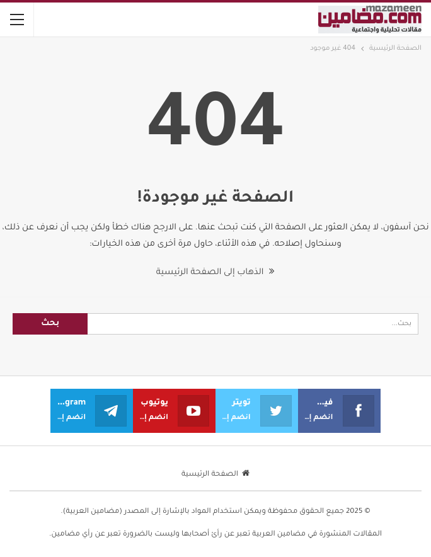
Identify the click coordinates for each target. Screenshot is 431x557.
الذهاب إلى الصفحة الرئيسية (215, 272)
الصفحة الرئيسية (215, 475)
